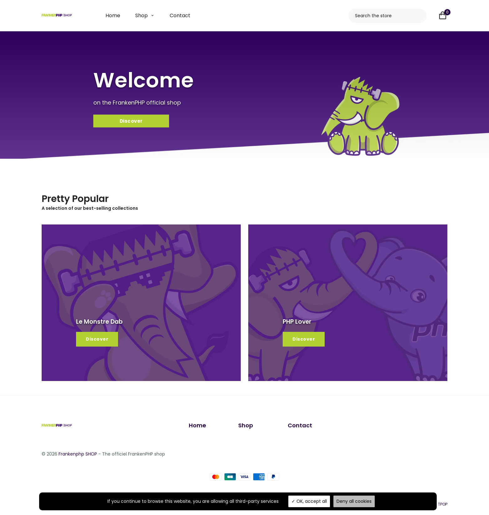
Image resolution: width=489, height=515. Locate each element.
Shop (141, 15)
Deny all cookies (354, 501)
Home (113, 15)
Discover (97, 340)
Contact (180, 15)
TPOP (442, 504)
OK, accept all (309, 501)
